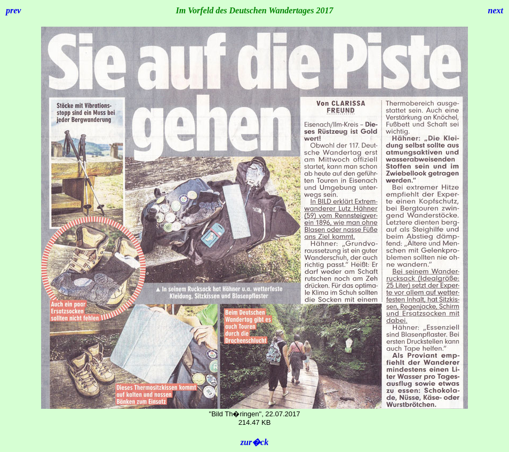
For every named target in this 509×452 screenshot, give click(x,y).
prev (13, 10)
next (495, 10)
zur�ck (254, 442)
